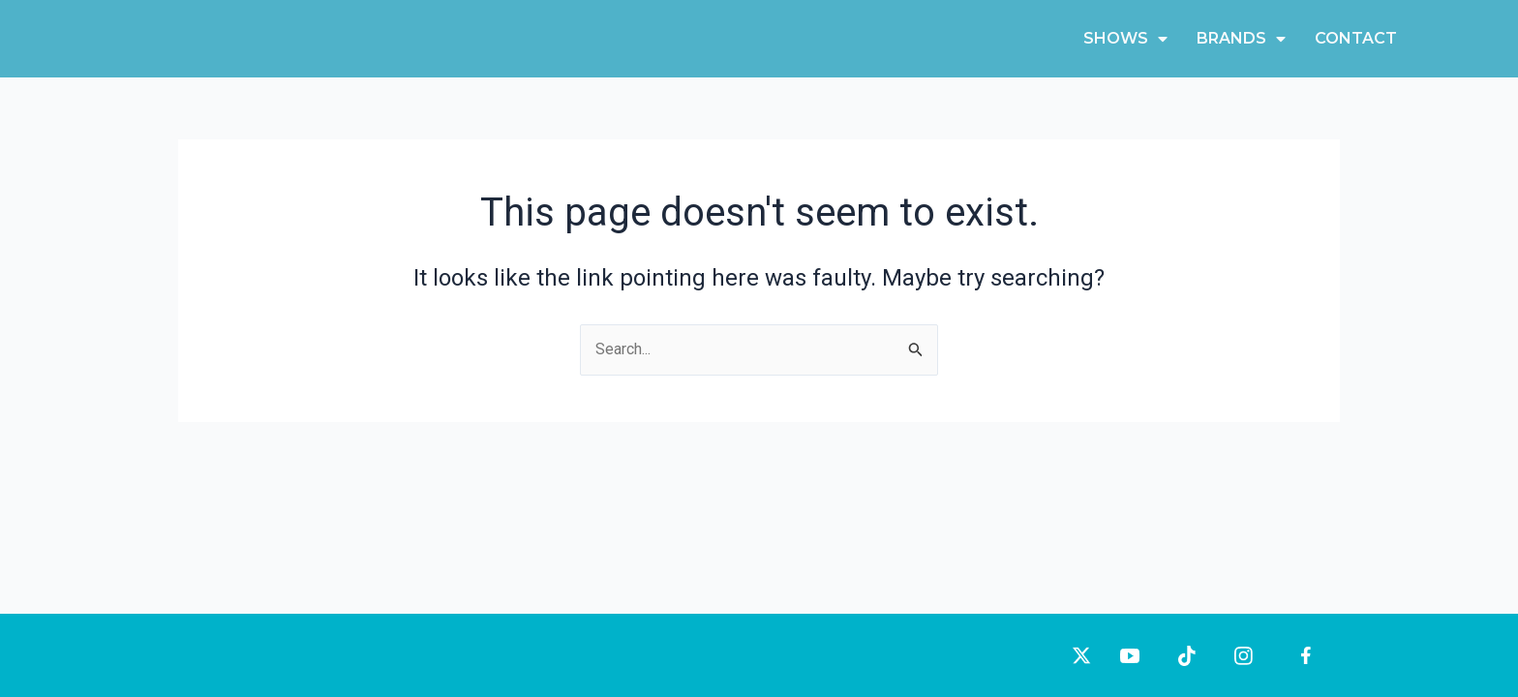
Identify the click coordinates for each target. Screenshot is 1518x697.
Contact (1356, 38)
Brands (1241, 38)
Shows (1125, 38)
